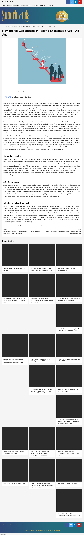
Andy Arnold (17, 97)
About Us (42, 5)
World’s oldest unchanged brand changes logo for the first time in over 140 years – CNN (42, 485)
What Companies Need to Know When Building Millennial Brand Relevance (61, 231)
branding (30, 225)
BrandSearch (35, 5)
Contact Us (50, 5)
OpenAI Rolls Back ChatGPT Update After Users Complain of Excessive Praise (14, 300)
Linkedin (18, 525)
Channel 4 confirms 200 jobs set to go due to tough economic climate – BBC (69, 514)
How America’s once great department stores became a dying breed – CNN (68, 453)
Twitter (12, 525)
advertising (17, 225)
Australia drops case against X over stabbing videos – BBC (14, 452)
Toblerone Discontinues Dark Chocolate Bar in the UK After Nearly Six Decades (42, 300)
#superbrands (10, 225)
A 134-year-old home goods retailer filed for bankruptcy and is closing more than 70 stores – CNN (41, 391)
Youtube (24, 525)
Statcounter (3, 534)
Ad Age (28, 97)
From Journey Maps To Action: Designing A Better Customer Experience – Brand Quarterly (22, 231)
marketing (42, 225)
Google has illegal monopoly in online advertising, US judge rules (69, 299)
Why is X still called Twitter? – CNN (14, 483)
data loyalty (36, 225)
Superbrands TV (25, 5)
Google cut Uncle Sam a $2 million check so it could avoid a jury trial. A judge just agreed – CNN (68, 421)
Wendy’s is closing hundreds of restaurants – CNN (67, 269)
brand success (24, 225)
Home (3, 5)
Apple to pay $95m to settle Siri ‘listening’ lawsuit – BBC (40, 360)
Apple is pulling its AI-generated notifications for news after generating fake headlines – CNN (13, 360)
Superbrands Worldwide (13, 5)
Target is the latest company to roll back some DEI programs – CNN (68, 329)
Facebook (6, 525)
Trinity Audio (19, 91)
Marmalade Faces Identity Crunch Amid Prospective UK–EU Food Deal (41, 269)
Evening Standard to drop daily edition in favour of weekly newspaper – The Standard (40, 453)
